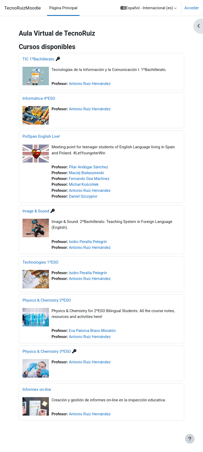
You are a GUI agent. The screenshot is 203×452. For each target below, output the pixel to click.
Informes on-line (36, 389)
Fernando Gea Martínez (89, 178)
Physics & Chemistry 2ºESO (46, 300)
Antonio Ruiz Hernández (89, 83)
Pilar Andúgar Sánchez (88, 167)
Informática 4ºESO (38, 98)
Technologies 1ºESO (40, 262)
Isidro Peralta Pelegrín (88, 241)
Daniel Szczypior (83, 196)
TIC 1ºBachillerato (38, 59)
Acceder (191, 8)
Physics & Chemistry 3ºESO (46, 351)
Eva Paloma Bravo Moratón (92, 330)
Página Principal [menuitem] (63, 8)
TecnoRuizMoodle (22, 8)
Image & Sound (35, 211)
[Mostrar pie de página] (190, 439)
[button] (148, 8)
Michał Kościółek (83, 184)
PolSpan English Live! (41, 136)
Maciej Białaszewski (86, 172)
